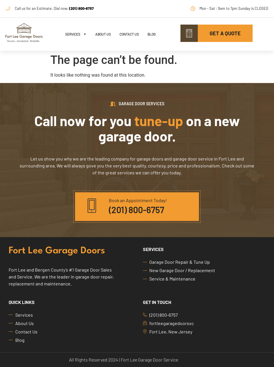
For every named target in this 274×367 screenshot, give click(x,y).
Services (76, 34)
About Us (103, 34)
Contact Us (129, 34)
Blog (152, 34)
